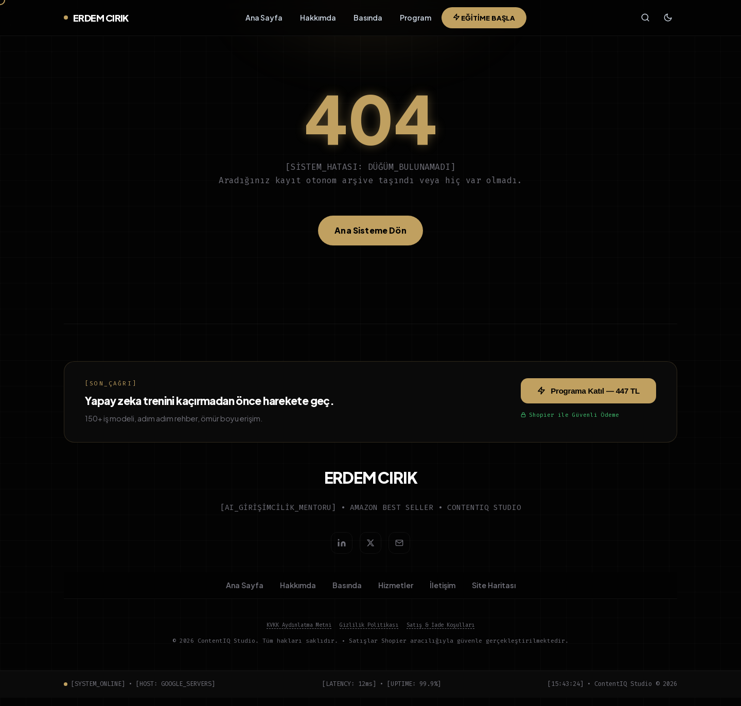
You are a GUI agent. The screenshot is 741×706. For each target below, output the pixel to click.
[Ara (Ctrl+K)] (644, 20)
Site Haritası (494, 591)
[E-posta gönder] (399, 547)
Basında (366, 19)
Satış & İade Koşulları (440, 633)
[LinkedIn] (341, 547)
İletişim (442, 591)
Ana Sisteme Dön (370, 234)
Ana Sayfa (262, 19)
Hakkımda (317, 19)
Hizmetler (395, 591)
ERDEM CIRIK (96, 20)
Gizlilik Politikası (369, 633)
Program (414, 19)
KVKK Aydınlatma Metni (299, 633)
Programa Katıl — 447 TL (588, 395)
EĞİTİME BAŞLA (483, 19)
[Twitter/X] (370, 547)
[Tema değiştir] (667, 20)
